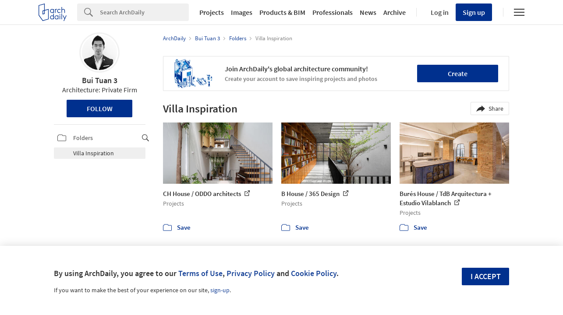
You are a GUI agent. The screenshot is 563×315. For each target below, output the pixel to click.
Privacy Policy (251, 273)
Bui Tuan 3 (99, 80)
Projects (211, 12)
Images (241, 12)
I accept (486, 276)
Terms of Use (200, 273)
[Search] (144, 12)
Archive (394, 12)
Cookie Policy (313, 273)
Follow (100, 108)
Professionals (332, 12)
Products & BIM (282, 12)
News (368, 12)
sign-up (220, 290)
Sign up (474, 12)
